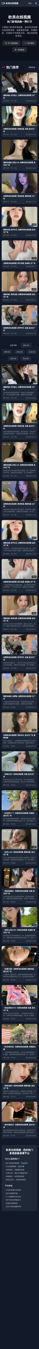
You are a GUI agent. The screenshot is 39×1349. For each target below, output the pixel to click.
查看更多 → (33, 67)
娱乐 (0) (26, 345)
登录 (30, 3)
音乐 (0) (26, 358)
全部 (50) (13, 345)
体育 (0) (13, 358)
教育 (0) (7, 352)
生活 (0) (32, 352)
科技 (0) (19, 352)
